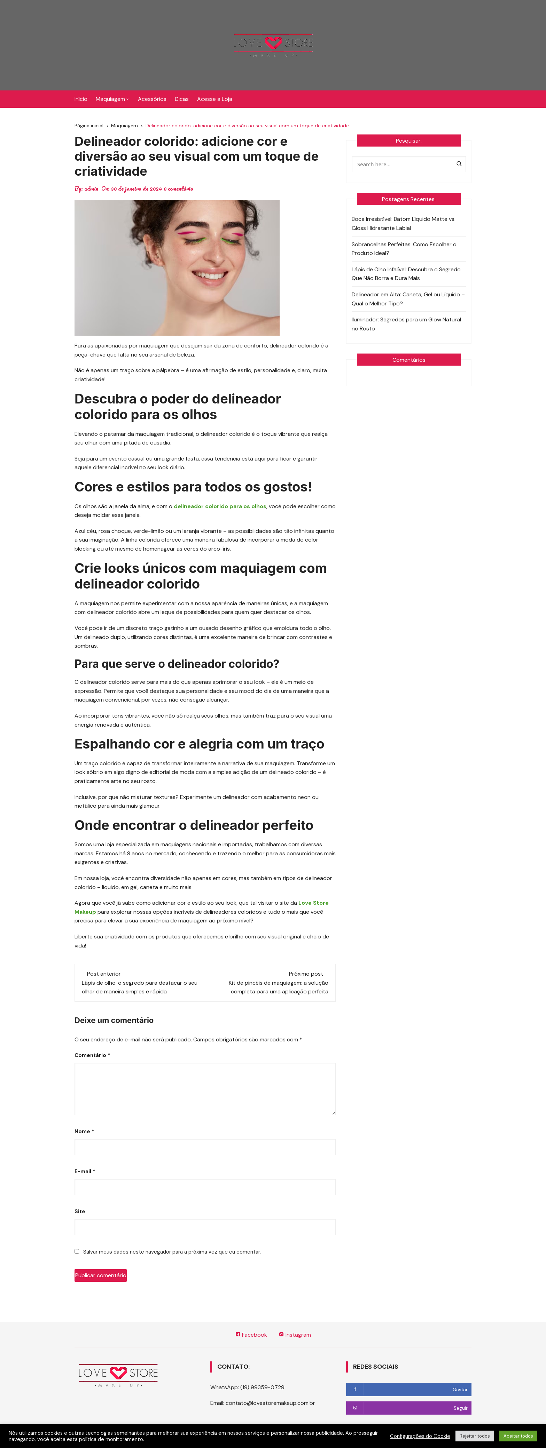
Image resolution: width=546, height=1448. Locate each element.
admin (91, 188)
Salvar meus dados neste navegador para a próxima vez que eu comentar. (172, 1251)
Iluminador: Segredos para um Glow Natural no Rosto (406, 324)
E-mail (85, 1171)
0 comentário (178, 188)
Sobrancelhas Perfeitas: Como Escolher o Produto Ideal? (404, 249)
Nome (84, 1131)
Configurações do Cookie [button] (420, 1436)
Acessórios (152, 99)
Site (80, 1211)
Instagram (295, 1334)
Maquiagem (110, 99)
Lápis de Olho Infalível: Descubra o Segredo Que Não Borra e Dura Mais (406, 274)
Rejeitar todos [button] (475, 1436)
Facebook (251, 1334)
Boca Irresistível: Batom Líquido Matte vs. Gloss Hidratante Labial (403, 223)
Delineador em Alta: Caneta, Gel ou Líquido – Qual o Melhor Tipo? (408, 299)
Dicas (182, 99)
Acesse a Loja (214, 99)
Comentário (92, 1055)
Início (81, 99)
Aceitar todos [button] (518, 1436)
